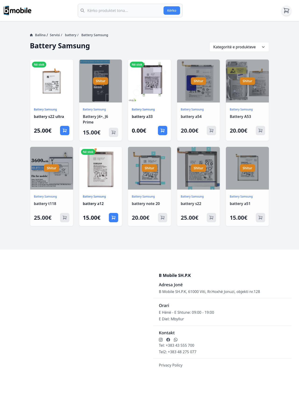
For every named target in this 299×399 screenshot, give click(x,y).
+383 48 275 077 (182, 351)
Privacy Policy (170, 365)
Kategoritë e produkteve (239, 46)
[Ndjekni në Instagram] (161, 340)
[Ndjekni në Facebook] (168, 340)
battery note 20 (146, 203)
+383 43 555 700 (180, 345)
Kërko (171, 10)
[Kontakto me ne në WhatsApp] (176, 340)
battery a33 (142, 116)
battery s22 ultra (49, 116)
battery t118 (45, 203)
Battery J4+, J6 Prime (95, 119)
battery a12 (93, 203)
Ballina (38, 35)
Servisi (56, 35)
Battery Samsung (94, 35)
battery (71, 35)
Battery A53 (240, 116)
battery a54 (191, 116)
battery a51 (240, 203)
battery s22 (191, 203)
